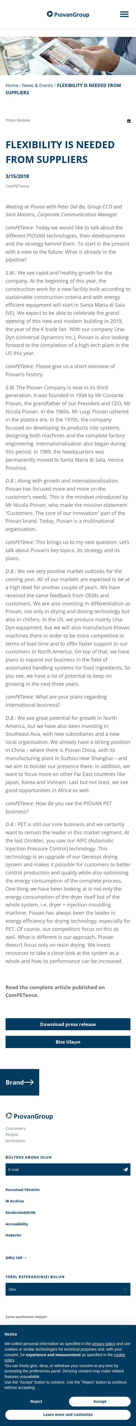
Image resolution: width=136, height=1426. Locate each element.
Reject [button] (36, 1401)
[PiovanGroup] (68, 14)
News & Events (37, 85)
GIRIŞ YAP (14, 1257)
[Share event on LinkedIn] (128, 121)
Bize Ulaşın (68, 1042)
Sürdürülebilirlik (21, 1212)
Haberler (14, 1235)
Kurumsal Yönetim (23, 1189)
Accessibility (17, 1223)
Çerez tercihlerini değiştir (26, 1316)
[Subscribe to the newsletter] (125, 1169)
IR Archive (15, 1201)
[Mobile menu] (124, 16)
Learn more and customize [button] (68, 1414)
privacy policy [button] (103, 1343)
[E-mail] (63, 1169)
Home (12, 85)
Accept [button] (99, 1401)
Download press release (68, 1024)
